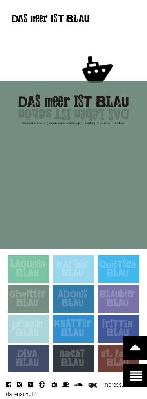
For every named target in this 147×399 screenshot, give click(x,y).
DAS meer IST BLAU (50, 20)
